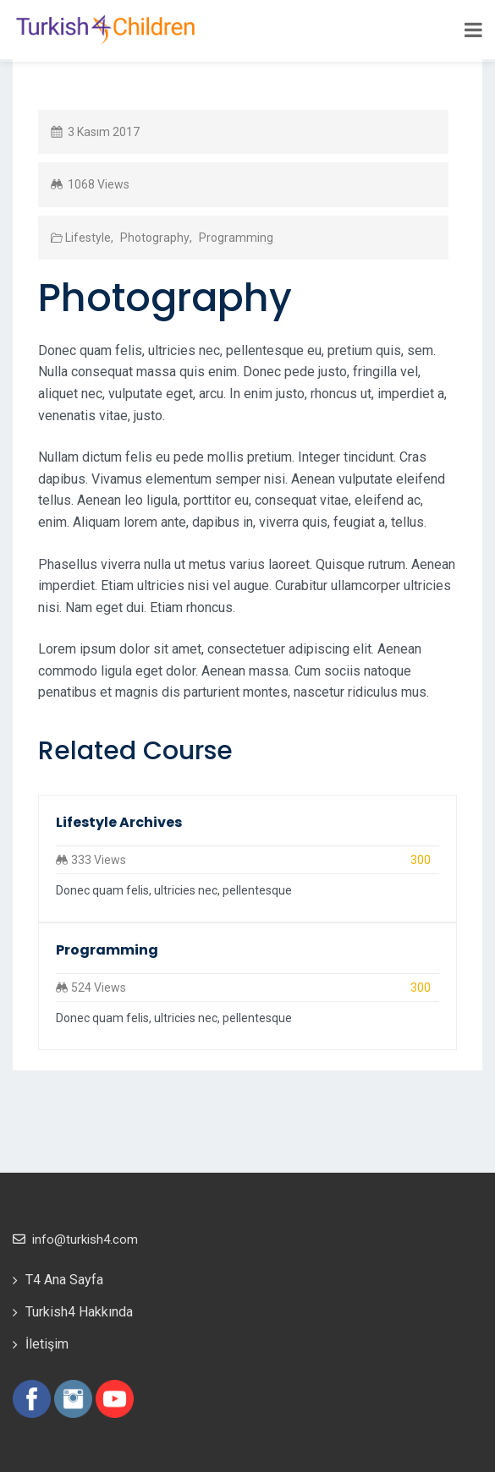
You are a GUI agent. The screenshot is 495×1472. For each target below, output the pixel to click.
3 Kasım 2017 (104, 132)
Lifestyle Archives (119, 822)
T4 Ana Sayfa (64, 1280)
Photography (154, 237)
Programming (234, 237)
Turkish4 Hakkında (79, 1312)
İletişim (47, 1344)
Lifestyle (88, 237)
